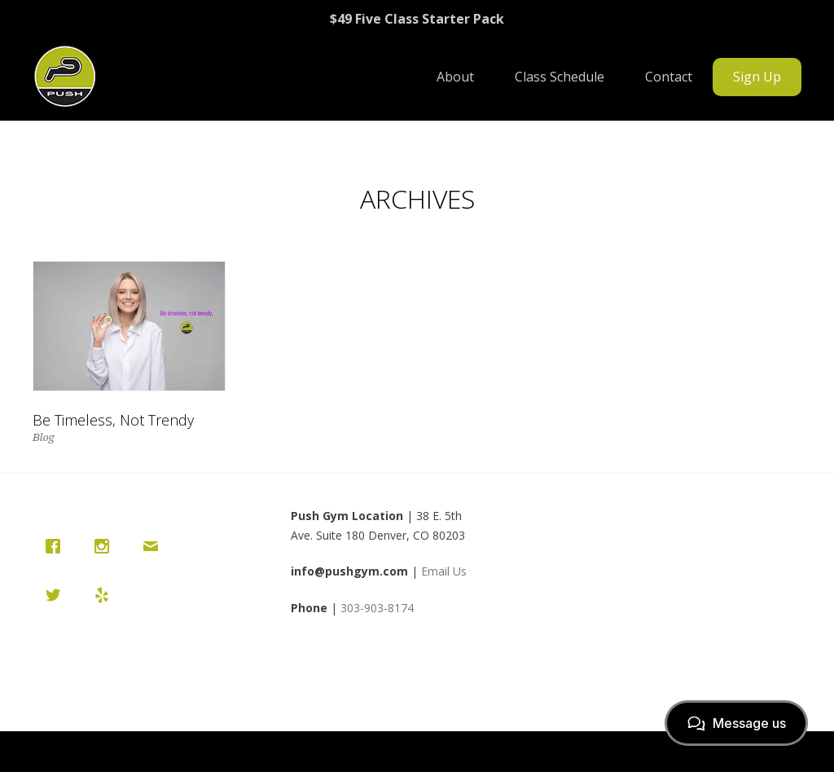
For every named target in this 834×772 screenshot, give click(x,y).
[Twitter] (57, 595)
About (455, 77)
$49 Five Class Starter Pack (417, 19)
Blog (44, 437)
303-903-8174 (377, 607)
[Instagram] (105, 546)
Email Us (444, 571)
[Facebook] (57, 546)
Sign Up (757, 77)
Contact (668, 77)
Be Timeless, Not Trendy (113, 420)
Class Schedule (559, 77)
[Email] (154, 546)
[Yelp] (105, 595)
